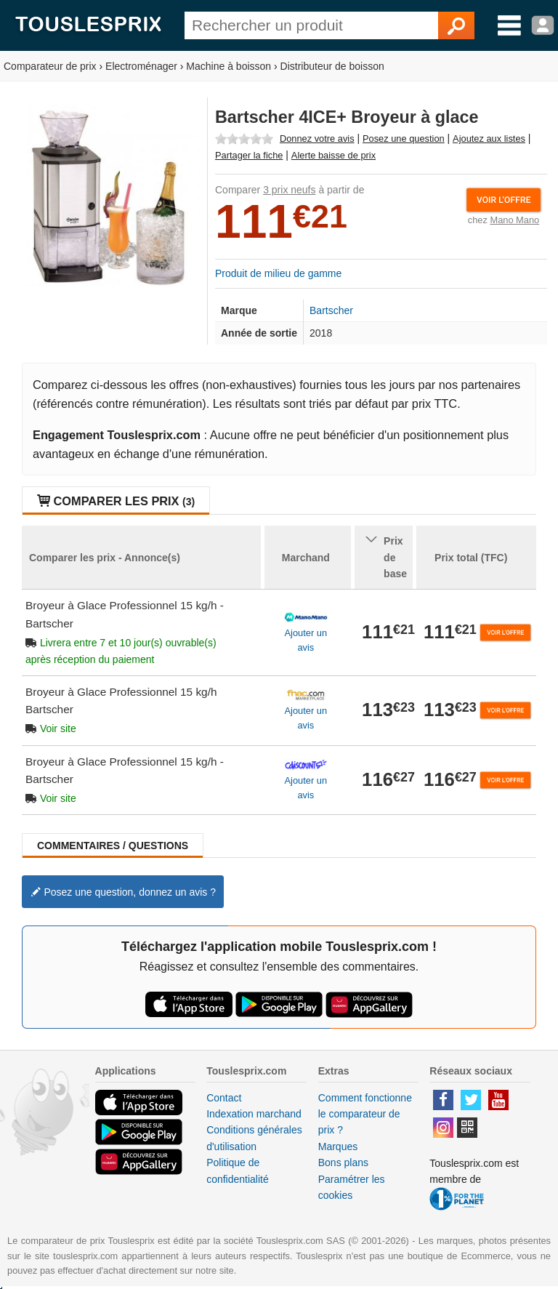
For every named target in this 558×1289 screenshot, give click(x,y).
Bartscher (331, 310)
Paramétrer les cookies (351, 1187)
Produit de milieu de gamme (278, 273)
